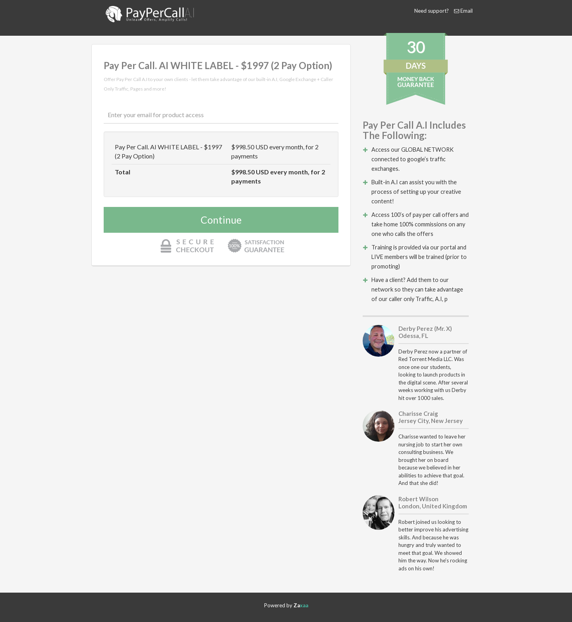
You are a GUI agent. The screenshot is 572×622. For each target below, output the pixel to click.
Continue (221, 220)
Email (466, 11)
